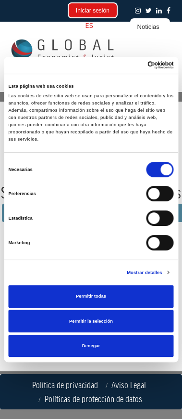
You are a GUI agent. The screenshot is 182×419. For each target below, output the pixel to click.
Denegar (91, 345)
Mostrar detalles (144, 272)
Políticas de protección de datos (95, 399)
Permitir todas (91, 296)
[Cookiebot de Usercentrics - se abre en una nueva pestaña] (132, 65)
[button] (170, 10)
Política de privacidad (67, 385)
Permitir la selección (91, 321)
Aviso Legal (130, 385)
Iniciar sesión (92, 10)
